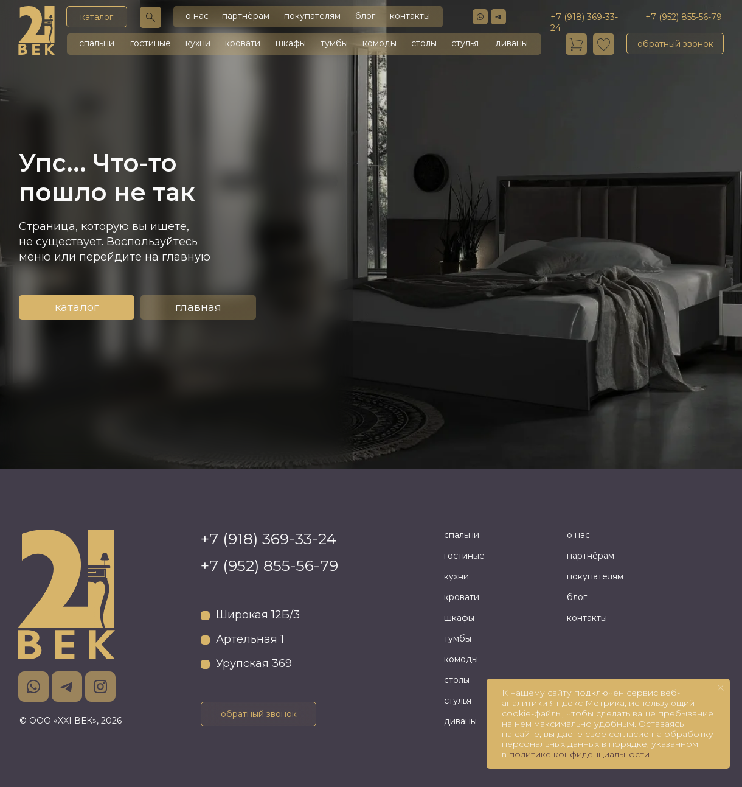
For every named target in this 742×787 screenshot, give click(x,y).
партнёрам (245, 15)
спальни (96, 43)
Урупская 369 (254, 663)
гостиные (150, 43)
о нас (197, 15)
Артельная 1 (250, 639)
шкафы (291, 43)
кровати (242, 43)
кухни (198, 43)
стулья (465, 43)
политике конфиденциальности (579, 754)
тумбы (334, 43)
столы (424, 43)
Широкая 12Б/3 (258, 614)
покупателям (312, 15)
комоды (379, 43)
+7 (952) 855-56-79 (269, 565)
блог (365, 15)
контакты (410, 15)
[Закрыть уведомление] (721, 688)
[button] (675, 43)
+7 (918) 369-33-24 (268, 539)
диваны (511, 43)
